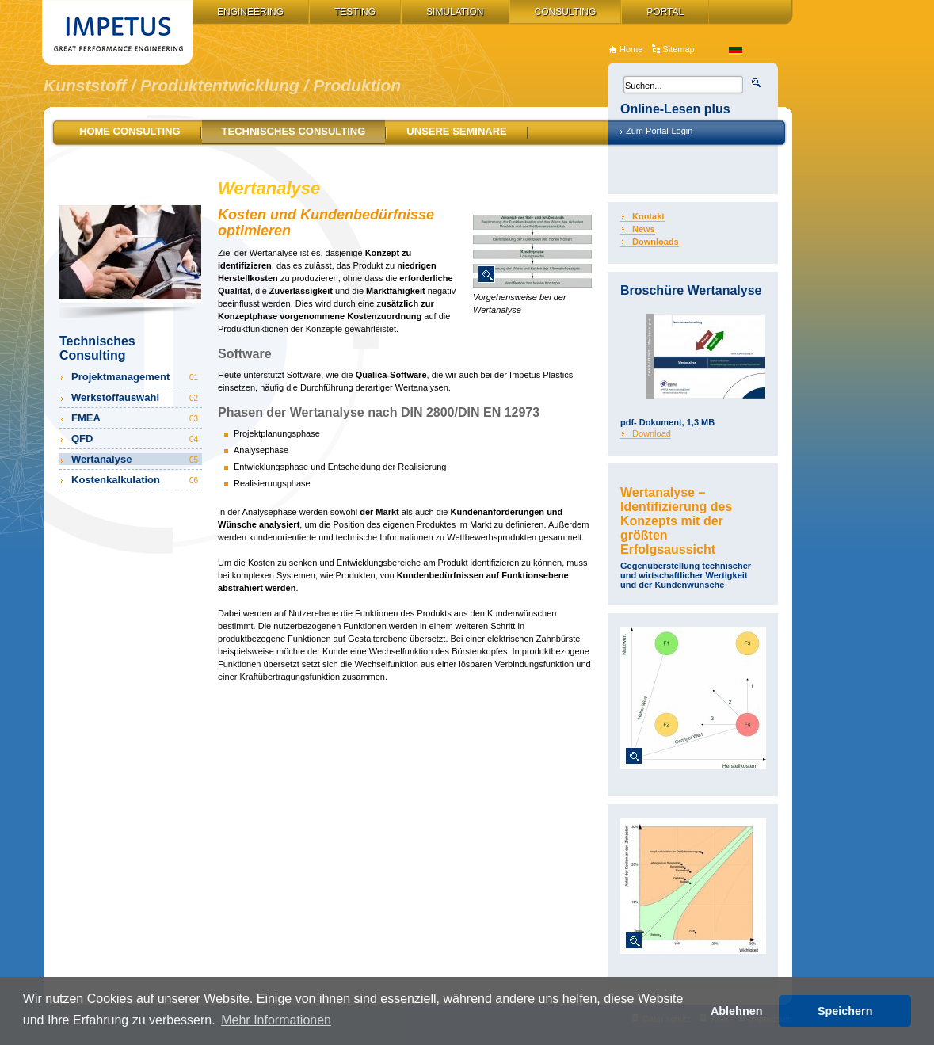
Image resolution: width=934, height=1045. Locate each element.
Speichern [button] (845, 1011)
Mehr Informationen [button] (276, 1020)
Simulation (454, 11)
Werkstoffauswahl (135, 397)
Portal (665, 11)
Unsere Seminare (456, 131)
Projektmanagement (135, 377)
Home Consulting (130, 131)
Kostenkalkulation (135, 480)
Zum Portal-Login (659, 130)
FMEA (135, 418)
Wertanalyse (135, 459)
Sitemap (678, 49)
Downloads (655, 241)
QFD (135, 438)
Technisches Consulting (294, 131)
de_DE (735, 51)
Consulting (566, 11)
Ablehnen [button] (737, 1011)
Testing (355, 11)
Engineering (250, 11)
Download (651, 433)
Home (630, 49)
